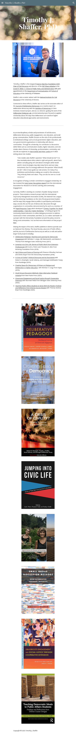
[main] (37, 23)
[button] (2, 3)
